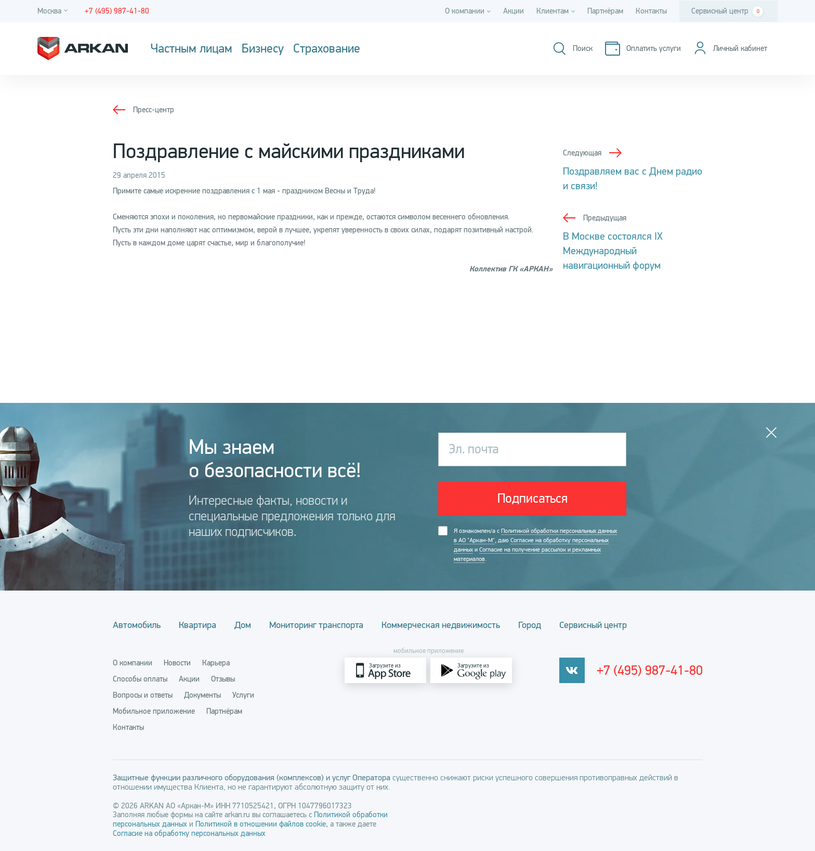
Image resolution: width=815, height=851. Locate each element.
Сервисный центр (727, 11)
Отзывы (223, 679)
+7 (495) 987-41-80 (650, 670)
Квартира (197, 625)
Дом (242, 625)
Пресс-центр (153, 109)
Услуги (243, 695)
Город (529, 625)
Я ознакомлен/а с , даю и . (535, 545)
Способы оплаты (140, 679)
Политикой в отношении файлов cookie (260, 824)
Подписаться (532, 498)
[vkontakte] (572, 670)
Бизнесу (263, 49)
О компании (132, 662)
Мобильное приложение (154, 711)
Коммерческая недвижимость (441, 625)
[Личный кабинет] (730, 49)
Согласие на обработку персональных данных (189, 833)
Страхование (326, 49)
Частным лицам (191, 49)
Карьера (216, 662)
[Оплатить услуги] (643, 49)
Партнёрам (605, 11)
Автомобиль (137, 625)
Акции (513, 11)
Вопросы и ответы (143, 695)
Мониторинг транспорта (316, 625)
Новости (177, 662)
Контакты (651, 11)
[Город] (54, 11)
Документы (202, 695)
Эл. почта (473, 449)
